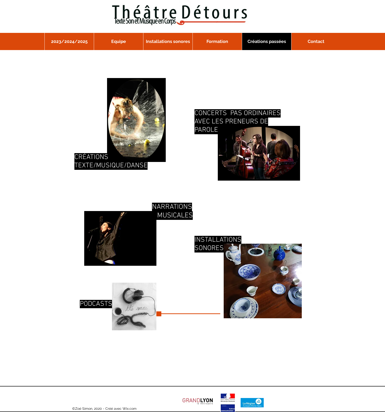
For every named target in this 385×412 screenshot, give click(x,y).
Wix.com (130, 409)
